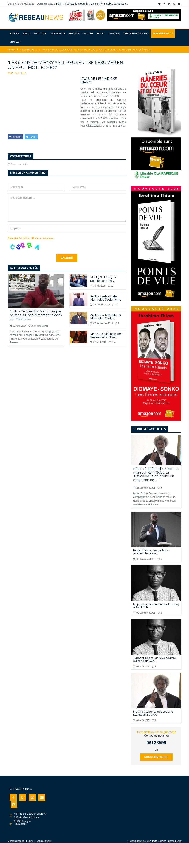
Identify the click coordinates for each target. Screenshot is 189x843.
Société (74, 30)
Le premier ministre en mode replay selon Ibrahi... (156, 602)
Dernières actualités (150, 426)
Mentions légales (16, 837)
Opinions (114, 30)
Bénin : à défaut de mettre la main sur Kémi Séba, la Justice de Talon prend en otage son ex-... (155, 471)
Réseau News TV (163, 30)
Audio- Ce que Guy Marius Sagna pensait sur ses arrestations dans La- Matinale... (36, 311)
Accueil (14, 30)
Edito (26, 30)
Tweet (31, 133)
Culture (87, 30)
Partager (15, 133)
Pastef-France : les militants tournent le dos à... (151, 549)
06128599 (156, 739)
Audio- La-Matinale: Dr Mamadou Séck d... (105, 313)
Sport (100, 30)
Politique (40, 30)
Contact (15, 39)
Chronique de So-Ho (136, 30)
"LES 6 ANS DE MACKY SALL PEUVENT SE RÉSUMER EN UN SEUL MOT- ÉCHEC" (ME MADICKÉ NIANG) (96, 46)
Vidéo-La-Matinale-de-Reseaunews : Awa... (106, 332)
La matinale (57, 30)
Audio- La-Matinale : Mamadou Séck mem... (105, 294)
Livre (30, 837)
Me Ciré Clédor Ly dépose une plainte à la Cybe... (153, 710)
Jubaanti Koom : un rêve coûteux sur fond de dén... (154, 656)
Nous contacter (156, 753)
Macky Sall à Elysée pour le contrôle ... (103, 276)
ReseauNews (174, 837)
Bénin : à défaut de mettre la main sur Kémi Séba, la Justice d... (92, 3)
